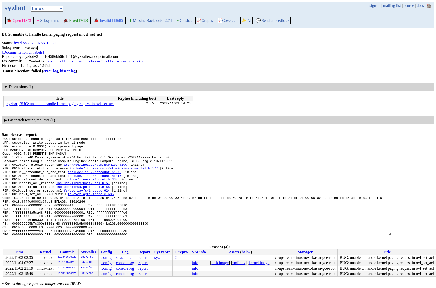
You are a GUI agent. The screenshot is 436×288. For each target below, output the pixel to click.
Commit (67, 252)
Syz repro (162, 252)
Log (125, 252)
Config (106, 252)
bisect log (68, 71)
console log (125, 263)
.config (106, 257)
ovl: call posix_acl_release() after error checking (96, 61)
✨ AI (246, 20)
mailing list (392, 5)
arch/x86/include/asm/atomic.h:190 (95, 170)
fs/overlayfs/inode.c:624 (87, 201)
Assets (234, 252)
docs (420, 5)
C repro (181, 252)
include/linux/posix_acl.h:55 (83, 197)
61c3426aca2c (67, 257)
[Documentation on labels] (23, 52)
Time (19, 252)
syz (157, 257)
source (409, 5)
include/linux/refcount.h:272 (94, 179)
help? (246, 252)
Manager (305, 252)
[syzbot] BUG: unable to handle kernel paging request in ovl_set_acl (60, 104)
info (195, 263)
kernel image (259, 263)
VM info (199, 252)
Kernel (45, 252)
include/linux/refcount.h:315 (94, 183)
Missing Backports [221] (150, 20)
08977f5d (87, 257)
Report (144, 252)
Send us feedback (272, 20)
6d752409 (87, 262)
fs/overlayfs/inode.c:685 (91, 206)
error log (50, 71)
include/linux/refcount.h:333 (90, 188)
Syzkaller (88, 252)
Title (387, 252)
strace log (123, 257)
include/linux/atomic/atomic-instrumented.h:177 (114, 175)
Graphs (205, 20)
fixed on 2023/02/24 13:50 (35, 43)
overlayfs (31, 48)
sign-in (374, 5)
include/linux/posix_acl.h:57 (83, 192)
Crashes (184, 20)
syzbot (15, 7)
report (143, 257)
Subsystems (48, 20)
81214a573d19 (67, 262)
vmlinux (238, 263)
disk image (220, 263)
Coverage (227, 20)
